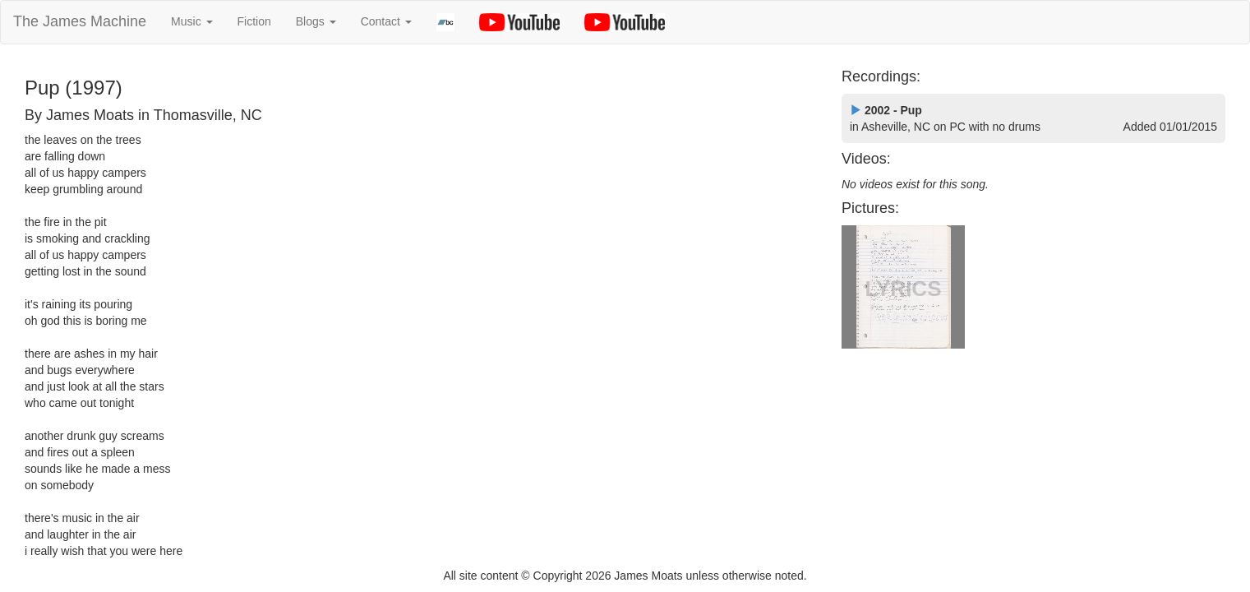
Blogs (316, 21)
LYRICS (903, 288)
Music (191, 21)
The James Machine (79, 21)
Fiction (254, 21)
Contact (386, 21)
